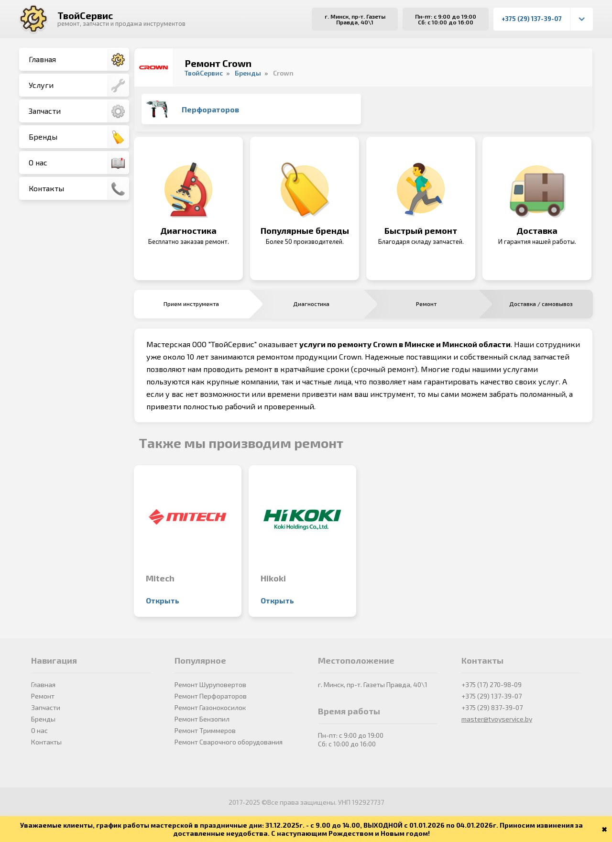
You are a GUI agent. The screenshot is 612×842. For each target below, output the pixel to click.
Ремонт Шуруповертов (210, 684)
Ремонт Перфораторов (211, 696)
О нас (79, 163)
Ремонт (43, 696)
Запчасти (79, 111)
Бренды (79, 137)
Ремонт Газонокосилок (210, 707)
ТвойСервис (85, 15)
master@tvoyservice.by (496, 719)
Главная (79, 60)
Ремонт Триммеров (205, 730)
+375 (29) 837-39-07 (492, 707)
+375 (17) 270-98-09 (491, 684)
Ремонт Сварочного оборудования (229, 742)
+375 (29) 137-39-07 (532, 18)
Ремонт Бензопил (202, 719)
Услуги (79, 86)
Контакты (79, 189)
